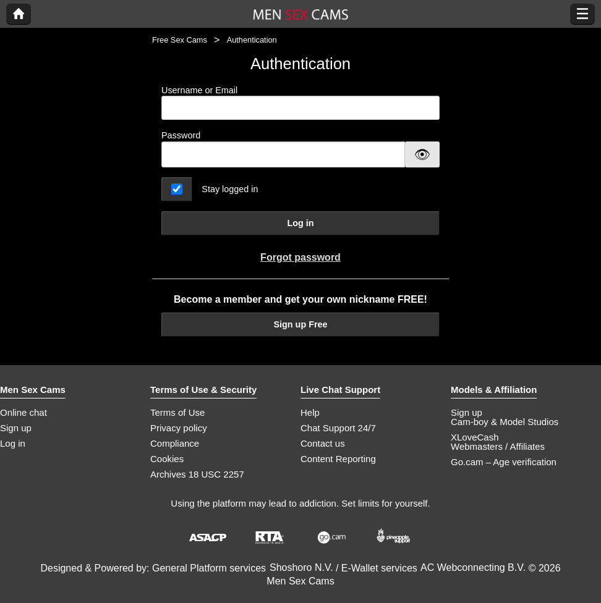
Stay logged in (230, 189)
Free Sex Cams (179, 39)
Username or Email (300, 102)
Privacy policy (178, 428)
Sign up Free (300, 324)
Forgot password (300, 257)
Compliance (174, 443)
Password (180, 135)
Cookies (167, 458)
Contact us (322, 443)
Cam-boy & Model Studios (504, 421)
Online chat (23, 412)
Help (310, 412)
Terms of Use (177, 412)
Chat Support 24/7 (338, 428)
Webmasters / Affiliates (498, 446)
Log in (300, 223)
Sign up (16, 428)
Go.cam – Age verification (503, 462)
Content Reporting (338, 458)
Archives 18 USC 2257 (197, 474)
